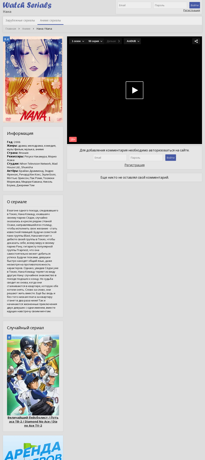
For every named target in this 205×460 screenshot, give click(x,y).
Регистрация (191, 10)
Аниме (26, 28)
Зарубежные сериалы (20, 20)
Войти (195, 5)
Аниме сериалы (50, 20)
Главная (11, 28)
